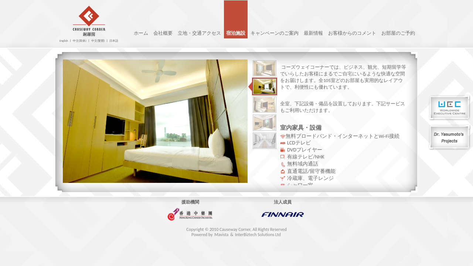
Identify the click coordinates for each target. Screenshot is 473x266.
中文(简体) (79, 40)
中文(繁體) (98, 40)
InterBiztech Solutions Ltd (258, 234)
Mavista (221, 234)
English (63, 40)
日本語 (113, 40)
